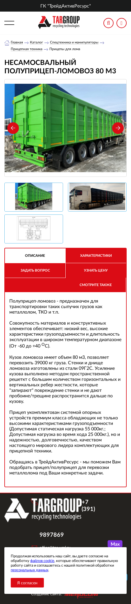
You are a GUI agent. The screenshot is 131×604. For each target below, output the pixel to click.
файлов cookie (42, 560)
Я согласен (27, 582)
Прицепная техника (26, 49)
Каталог (36, 42)
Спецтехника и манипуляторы (74, 42)
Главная (17, 42)
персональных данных (29, 569)
